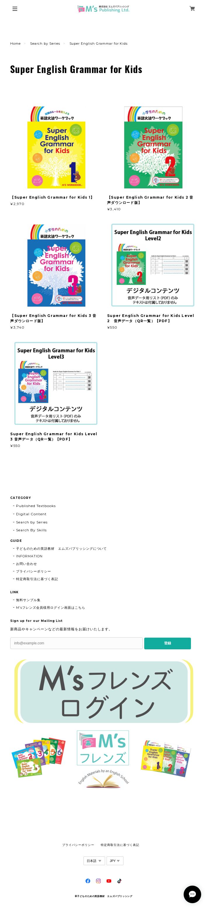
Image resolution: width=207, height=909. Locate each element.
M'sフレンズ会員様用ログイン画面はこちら (50, 608)
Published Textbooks (35, 506)
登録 (167, 643)
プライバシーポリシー (33, 571)
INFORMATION (29, 556)
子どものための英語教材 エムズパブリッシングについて (61, 549)
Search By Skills (31, 530)
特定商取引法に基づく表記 (37, 579)
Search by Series (45, 43)
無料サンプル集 (28, 600)
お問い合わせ (26, 564)
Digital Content (31, 514)
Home (15, 43)
